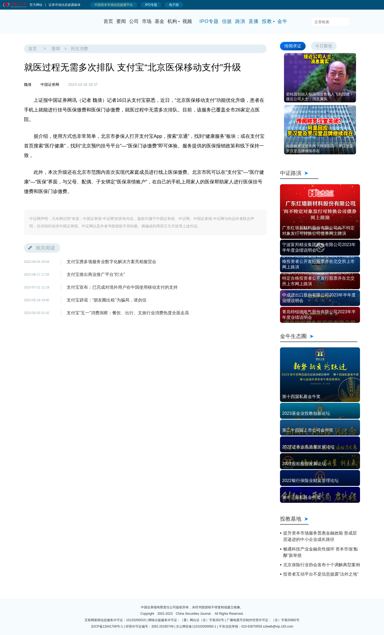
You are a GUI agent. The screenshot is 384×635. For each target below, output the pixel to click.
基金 (159, 21)
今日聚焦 (323, 46)
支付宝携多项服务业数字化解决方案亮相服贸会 (111, 261)
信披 (227, 21)
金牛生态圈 (318, 336)
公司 (134, 21)
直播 (254, 21)
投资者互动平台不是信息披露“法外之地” (321, 574)
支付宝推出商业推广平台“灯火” (96, 274)
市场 (146, 21)
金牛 (282, 21)
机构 (172, 21)
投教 (267, 21)
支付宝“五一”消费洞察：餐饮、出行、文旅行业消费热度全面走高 (128, 313)
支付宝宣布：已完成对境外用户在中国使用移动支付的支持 (122, 287)
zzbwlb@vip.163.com (278, 626)
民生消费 (79, 48)
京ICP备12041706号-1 (107, 626)
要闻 (121, 21)
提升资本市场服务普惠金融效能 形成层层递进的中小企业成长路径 (320, 536)
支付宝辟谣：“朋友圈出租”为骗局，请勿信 (106, 300)
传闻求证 (292, 46)
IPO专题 (209, 21)
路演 (240, 21)
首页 (108, 21)
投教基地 (294, 519)
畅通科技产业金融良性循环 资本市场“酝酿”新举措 (320, 552)
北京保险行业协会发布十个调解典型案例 (321, 564)
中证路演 (299, 173)
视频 (187, 21)
